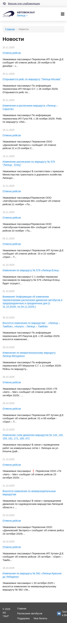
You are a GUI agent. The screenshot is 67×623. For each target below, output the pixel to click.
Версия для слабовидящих (21, 3)
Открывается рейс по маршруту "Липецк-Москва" (32, 79)
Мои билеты (40, 618)
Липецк (22, 15)
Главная (10, 29)
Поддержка (23, 618)
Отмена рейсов (12, 52)
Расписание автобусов (29, 613)
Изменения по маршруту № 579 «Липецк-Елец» (31, 270)
